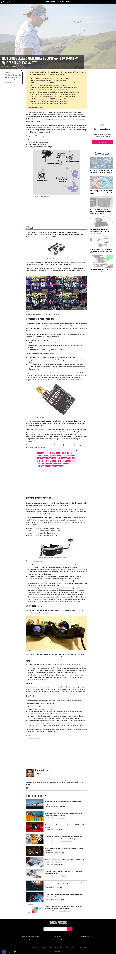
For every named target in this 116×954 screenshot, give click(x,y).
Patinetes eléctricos (59, 940)
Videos (68, 2)
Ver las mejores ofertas (35, 107)
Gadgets (62, 806)
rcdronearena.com (34, 738)
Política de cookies (70, 947)
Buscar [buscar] (70, 929)
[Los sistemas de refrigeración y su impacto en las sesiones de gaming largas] (101, 185)
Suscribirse (102, 142)
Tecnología (60, 2)
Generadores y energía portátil (30, 936)
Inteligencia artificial (66, 841)
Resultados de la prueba (13, 75)
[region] (102, 83)
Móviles (61, 864)
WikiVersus (58, 923)
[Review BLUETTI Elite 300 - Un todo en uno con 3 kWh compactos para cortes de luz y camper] (101, 205)
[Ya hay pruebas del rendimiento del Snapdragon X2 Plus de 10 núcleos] (35, 827)
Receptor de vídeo (11, 77)
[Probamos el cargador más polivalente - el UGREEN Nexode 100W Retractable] (101, 225)
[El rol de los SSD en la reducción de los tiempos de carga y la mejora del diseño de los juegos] (101, 166)
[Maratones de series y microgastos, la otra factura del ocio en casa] (35, 886)
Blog (62, 852)
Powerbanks (58, 936)
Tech (62, 899)
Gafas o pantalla (10, 80)
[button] (4, 952)
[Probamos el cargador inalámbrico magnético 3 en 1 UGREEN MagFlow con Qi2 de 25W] (35, 862)
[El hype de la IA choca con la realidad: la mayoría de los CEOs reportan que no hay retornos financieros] (35, 909)
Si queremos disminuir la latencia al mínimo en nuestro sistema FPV (56, 676)
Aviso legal (82, 947)
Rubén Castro (5, 66)
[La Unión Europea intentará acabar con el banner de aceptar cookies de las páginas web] (35, 897)
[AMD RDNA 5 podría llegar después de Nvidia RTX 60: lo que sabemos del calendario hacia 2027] (35, 816)
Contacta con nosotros (39, 947)
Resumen (8, 82)
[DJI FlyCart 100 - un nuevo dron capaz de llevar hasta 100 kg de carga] (35, 804)
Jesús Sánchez (49, 887)
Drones (31, 940)
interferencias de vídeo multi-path (75, 583)
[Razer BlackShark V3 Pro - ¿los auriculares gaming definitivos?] (101, 263)
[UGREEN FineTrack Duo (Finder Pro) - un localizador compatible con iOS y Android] (101, 245)
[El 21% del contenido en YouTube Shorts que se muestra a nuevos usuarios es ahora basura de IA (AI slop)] (35, 839)
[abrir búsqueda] (114, 2)
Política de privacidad (55, 947)
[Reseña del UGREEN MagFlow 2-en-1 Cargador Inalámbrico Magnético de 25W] (35, 874)
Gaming (53, 2)
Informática (62, 818)
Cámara (7, 72)
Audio (47, 2)
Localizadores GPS (86, 936)
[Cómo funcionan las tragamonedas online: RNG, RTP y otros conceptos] (35, 851)
